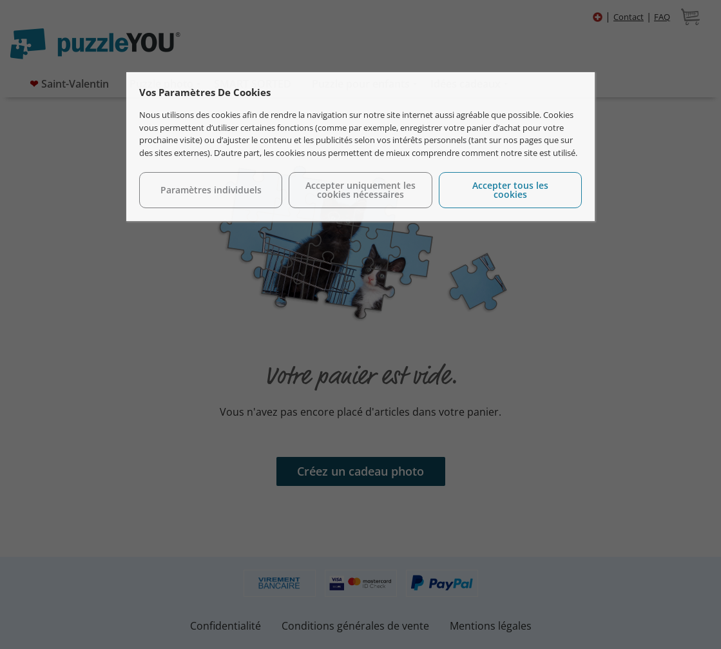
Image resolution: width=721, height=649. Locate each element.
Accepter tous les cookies (510, 189)
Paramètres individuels (211, 190)
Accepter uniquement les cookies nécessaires (360, 189)
